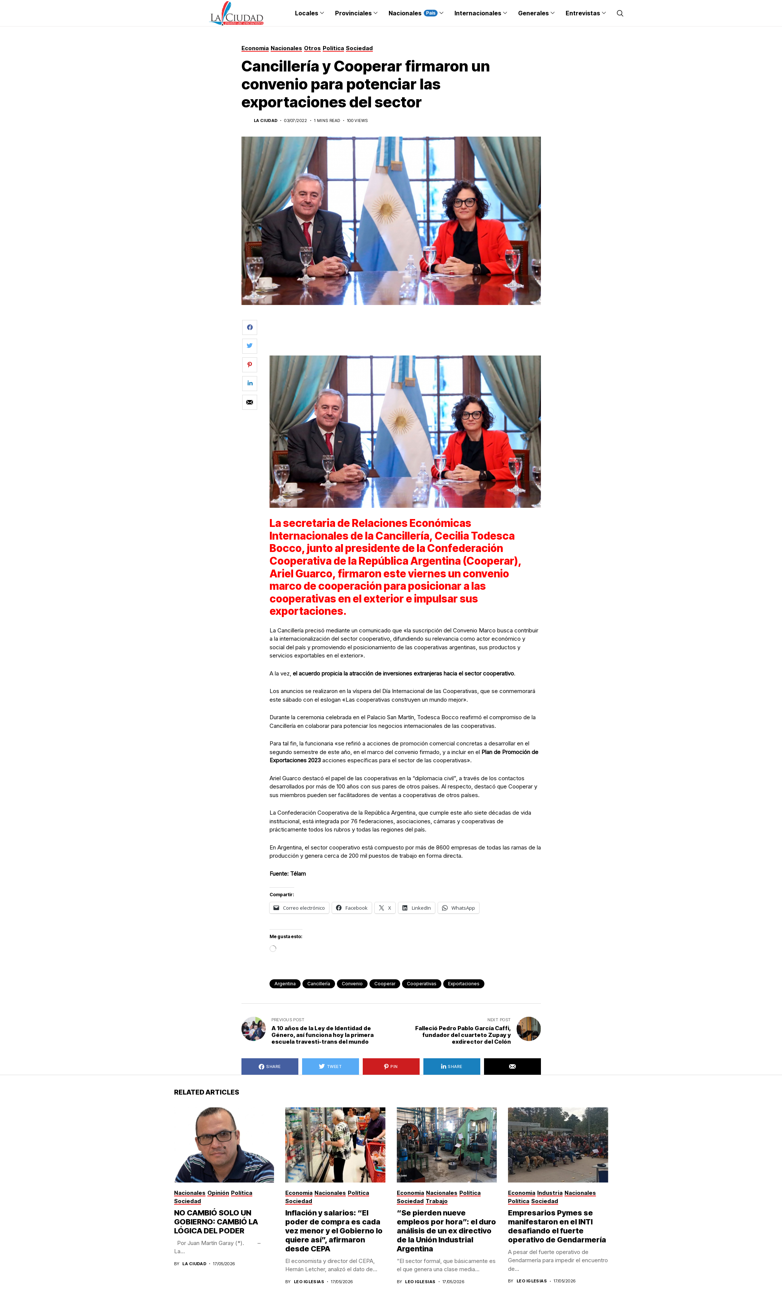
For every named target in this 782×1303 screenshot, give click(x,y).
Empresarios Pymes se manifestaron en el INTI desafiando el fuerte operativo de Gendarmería (557, 1226)
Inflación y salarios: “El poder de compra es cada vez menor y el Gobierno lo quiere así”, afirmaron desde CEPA (334, 1230)
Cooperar (384, 983)
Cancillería (318, 983)
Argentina (285, 983)
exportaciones (464, 983)
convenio (352, 983)
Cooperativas (421, 983)
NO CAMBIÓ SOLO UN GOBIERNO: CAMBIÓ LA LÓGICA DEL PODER (216, 1221)
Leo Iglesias (309, 1281)
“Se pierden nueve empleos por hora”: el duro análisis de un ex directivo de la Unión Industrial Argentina (446, 1230)
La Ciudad (266, 120)
